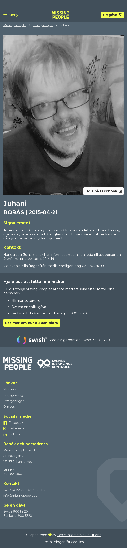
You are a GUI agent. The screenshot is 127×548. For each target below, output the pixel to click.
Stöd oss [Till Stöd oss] (9, 389)
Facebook (16, 423)
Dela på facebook (103, 191)
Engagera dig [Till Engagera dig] (13, 395)
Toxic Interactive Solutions (79, 535)
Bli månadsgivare (26, 301)
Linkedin (15, 434)
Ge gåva (110, 15)
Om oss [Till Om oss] (9, 406)
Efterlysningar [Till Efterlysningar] (13, 401)
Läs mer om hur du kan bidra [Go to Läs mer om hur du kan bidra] (31, 323)
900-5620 (79, 313)
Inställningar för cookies (64, 542)
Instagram (16, 428)
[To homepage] (60, 15)
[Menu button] (6, 15)
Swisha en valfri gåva (29, 307)
